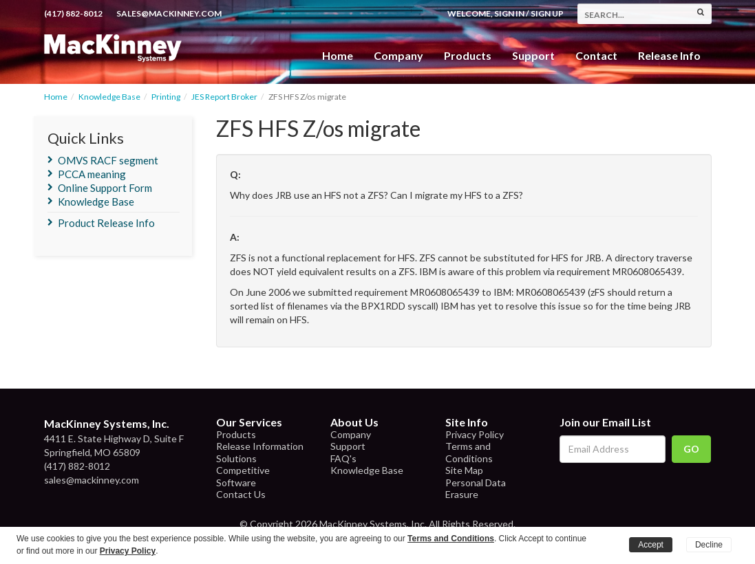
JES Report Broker (224, 96)
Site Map (464, 470)
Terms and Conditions (469, 452)
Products (236, 434)
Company (398, 55)
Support (533, 55)
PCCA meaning (92, 174)
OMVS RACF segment (108, 160)
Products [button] (467, 55)
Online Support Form (105, 188)
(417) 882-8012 (73, 13)
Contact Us (241, 494)
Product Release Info (106, 223)
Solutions (236, 458)
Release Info (669, 55)
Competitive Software (243, 476)
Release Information (260, 446)
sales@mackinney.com (169, 13)
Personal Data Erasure (475, 489)
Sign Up (547, 13)
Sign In (509, 13)
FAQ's (343, 458)
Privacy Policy (474, 434)
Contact (596, 55)
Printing (165, 96)
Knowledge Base (109, 96)
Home (337, 55)
